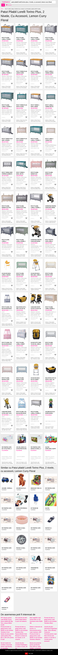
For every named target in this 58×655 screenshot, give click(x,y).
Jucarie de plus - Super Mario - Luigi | (50, 413)
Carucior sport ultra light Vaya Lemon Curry (6, 413)
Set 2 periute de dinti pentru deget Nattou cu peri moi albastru (21, 619)
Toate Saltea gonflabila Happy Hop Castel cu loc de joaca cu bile (50, 463)
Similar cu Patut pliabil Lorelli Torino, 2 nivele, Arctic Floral (6, 121)
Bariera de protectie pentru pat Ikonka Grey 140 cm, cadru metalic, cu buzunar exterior (35, 646)
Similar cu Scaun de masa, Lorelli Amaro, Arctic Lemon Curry (7, 289)
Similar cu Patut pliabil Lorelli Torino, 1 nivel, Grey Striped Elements (36, 222)
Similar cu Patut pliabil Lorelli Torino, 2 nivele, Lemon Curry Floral (6, 87)
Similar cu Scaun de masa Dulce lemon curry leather (36, 394)
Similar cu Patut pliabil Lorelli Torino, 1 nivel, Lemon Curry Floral (35, 87)
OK (26, 653)
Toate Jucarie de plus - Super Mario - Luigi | (49, 427)
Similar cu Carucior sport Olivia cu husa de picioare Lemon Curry (36, 323)
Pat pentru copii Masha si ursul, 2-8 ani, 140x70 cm (36, 449)
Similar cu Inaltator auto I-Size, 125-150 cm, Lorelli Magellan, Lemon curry (21, 323)
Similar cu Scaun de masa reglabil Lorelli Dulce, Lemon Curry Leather (36, 289)
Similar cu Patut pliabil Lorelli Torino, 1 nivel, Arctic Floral (36, 155)
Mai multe (30, 653)
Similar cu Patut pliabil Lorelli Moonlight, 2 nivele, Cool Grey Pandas (7, 256)
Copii (2, 8)
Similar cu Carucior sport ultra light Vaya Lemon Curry (7, 430)
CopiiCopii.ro (6, 2)
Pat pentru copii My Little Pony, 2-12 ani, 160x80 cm (7, 449)
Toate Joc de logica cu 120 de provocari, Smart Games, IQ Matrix (21, 463)
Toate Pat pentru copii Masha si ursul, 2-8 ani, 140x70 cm (35, 463)
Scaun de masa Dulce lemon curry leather (35, 379)
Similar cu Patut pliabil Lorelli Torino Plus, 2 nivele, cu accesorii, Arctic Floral (21, 54)
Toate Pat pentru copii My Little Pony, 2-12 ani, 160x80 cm (7, 463)
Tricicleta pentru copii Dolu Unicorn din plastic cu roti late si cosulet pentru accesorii (50, 637)
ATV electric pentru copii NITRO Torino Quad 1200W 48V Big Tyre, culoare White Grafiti (7, 621)
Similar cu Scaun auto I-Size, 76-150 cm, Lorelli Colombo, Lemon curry (35, 359)
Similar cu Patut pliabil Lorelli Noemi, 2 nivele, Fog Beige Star (50, 323)
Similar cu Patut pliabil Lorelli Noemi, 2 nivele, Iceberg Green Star (20, 256)
